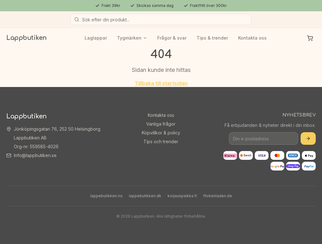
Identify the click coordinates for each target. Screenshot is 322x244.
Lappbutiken (26, 37)
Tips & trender (212, 38)
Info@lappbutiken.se (35, 155)
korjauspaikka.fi (182, 195)
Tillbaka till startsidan (161, 83)
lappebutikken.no (106, 195)
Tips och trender (160, 141)
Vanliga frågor (160, 124)
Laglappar (96, 38)
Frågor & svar (171, 38)
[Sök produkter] (161, 19)
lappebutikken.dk (145, 195)
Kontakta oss (252, 38)
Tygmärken (132, 38)
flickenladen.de (217, 195)
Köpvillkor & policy (161, 132)
